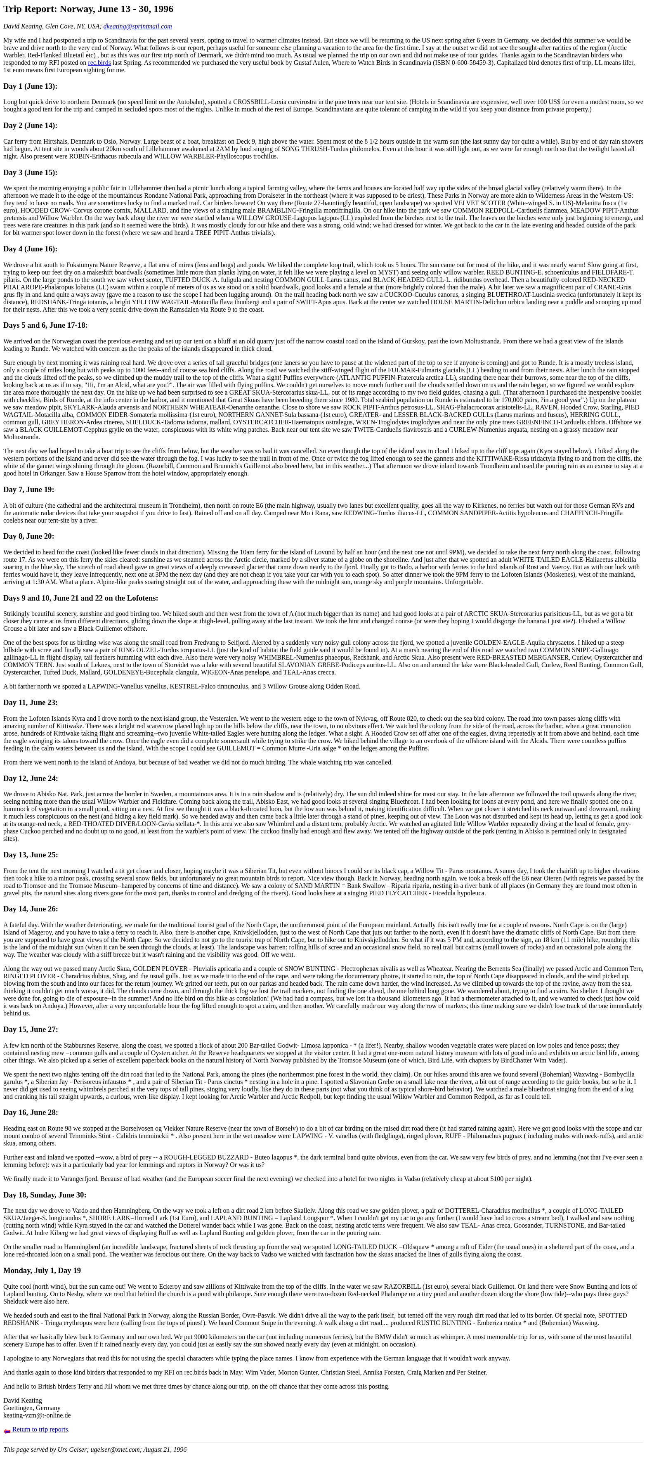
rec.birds (99, 62)
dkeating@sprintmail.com (138, 26)
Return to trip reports (35, 1429)
